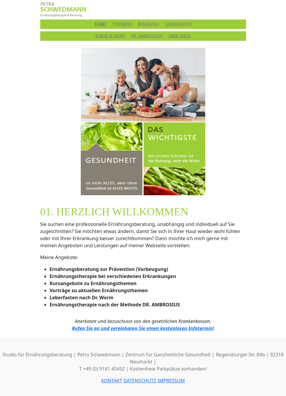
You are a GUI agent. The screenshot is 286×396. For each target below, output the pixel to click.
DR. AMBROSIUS (146, 35)
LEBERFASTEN (178, 24)
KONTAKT (111, 380)
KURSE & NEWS (110, 35)
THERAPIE (122, 24)
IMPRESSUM (171, 380)
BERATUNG (148, 24)
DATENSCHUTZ (139, 380)
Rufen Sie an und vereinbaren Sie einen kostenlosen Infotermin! (143, 328)
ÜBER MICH (179, 35)
